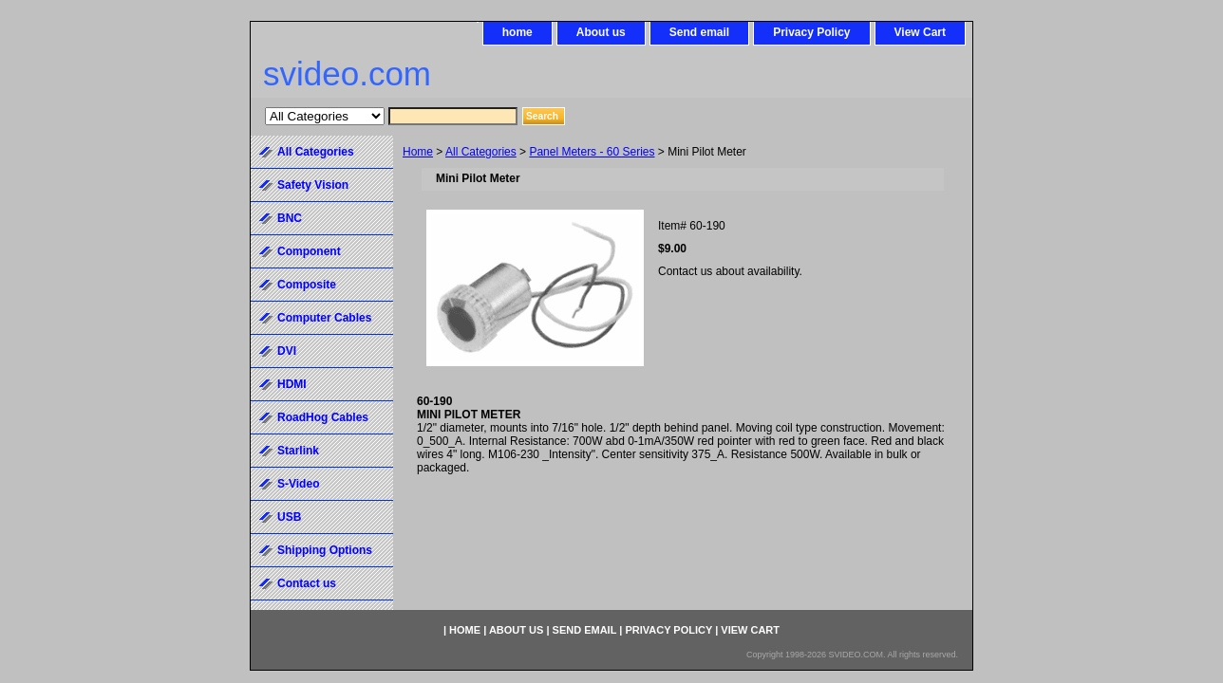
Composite (306, 284)
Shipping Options (324, 550)
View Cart (920, 32)
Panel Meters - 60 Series (591, 151)
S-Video (298, 483)
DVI (286, 351)
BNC (289, 218)
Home (418, 151)
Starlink (298, 450)
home (517, 32)
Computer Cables (324, 317)
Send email (699, 32)
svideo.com (347, 73)
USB (289, 517)
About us (601, 32)
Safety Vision (312, 185)
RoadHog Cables (322, 417)
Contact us (306, 583)
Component (309, 251)
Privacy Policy (811, 32)
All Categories (481, 151)
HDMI (292, 384)
